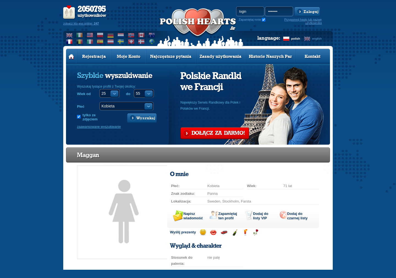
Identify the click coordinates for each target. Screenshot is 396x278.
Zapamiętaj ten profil (227, 216)
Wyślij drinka (245, 232)
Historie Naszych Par (270, 56)
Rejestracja (94, 56)
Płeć (80, 106)
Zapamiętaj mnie (250, 19)
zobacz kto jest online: (81, 23)
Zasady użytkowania (220, 56)
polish (295, 38)
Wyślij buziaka (213, 232)
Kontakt (312, 56)
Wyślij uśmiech (203, 232)
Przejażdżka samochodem (224, 232)
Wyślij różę (255, 232)
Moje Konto (128, 56)
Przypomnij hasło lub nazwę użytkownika (303, 21)
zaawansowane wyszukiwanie (99, 127)
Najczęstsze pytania (170, 56)
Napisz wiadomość (193, 216)
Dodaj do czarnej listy (297, 216)
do (128, 94)
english (317, 38)
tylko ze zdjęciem (90, 117)
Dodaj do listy (260, 216)
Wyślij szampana (235, 232)
